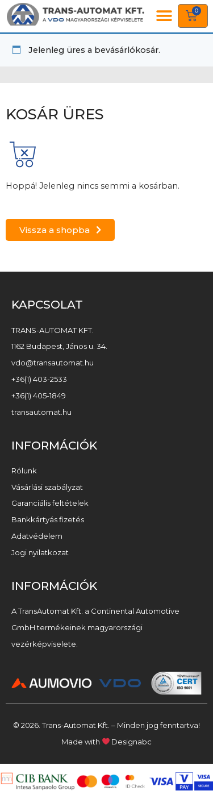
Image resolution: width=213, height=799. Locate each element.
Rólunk (24, 470)
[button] (164, 16)
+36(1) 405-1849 (38, 395)
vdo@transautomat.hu (52, 362)
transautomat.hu (41, 412)
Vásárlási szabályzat (47, 487)
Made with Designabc (106, 741)
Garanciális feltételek (50, 502)
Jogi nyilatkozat (40, 552)
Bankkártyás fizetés (47, 519)
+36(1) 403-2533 (39, 379)
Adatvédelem (36, 535)
